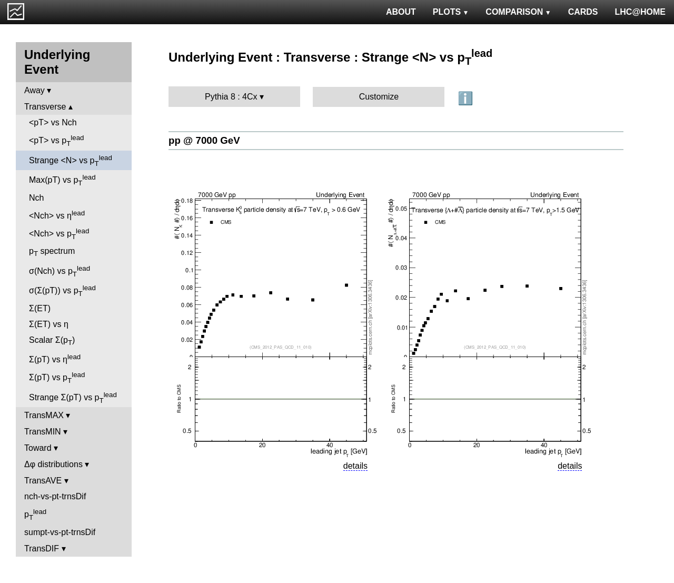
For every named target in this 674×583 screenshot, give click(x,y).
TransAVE (43, 480)
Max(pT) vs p (62, 180)
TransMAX (44, 415)
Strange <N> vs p (70, 160)
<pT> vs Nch (53, 122)
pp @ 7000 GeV (204, 140)
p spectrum (52, 252)
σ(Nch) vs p (59, 271)
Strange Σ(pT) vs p (73, 397)
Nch (36, 197)
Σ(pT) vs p (57, 377)
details (355, 465)
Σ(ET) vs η (48, 324)
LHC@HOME (640, 11)
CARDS (583, 11)
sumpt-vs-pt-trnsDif (59, 532)
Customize (379, 96)
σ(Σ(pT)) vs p (62, 291)
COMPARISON (518, 11)
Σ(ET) (40, 308)
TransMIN (42, 431)
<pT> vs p (56, 140)
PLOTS (451, 11)
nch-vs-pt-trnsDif (55, 496)
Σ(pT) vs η (55, 358)
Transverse (45, 106)
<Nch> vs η (57, 214)
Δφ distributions (53, 464)
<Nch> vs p (59, 234)
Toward (38, 447)
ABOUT (401, 11)
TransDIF (41, 548)
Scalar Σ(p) (52, 341)
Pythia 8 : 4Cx (231, 96)
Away (34, 90)
